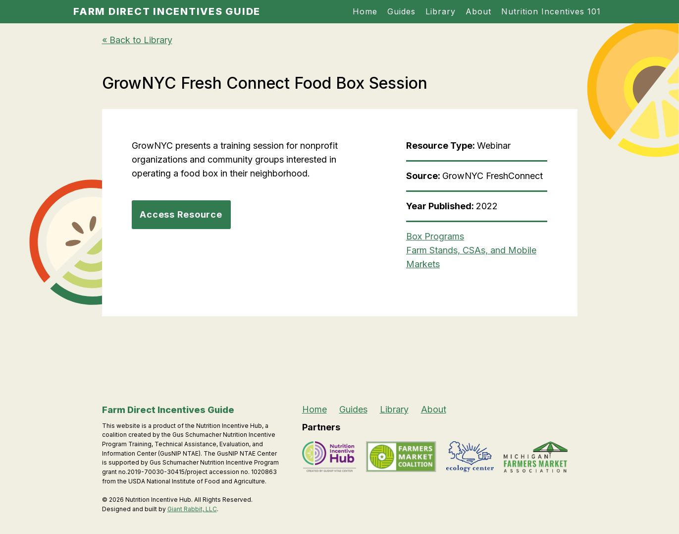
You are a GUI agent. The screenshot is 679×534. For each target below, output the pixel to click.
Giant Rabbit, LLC (192, 509)
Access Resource (181, 214)
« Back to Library (137, 40)
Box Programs (435, 236)
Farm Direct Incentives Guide (167, 11)
